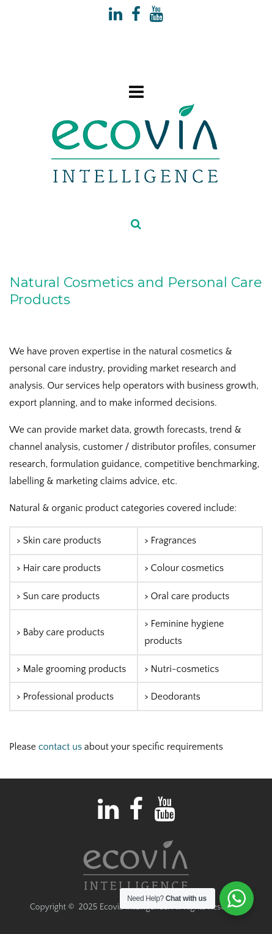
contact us (60, 746)
